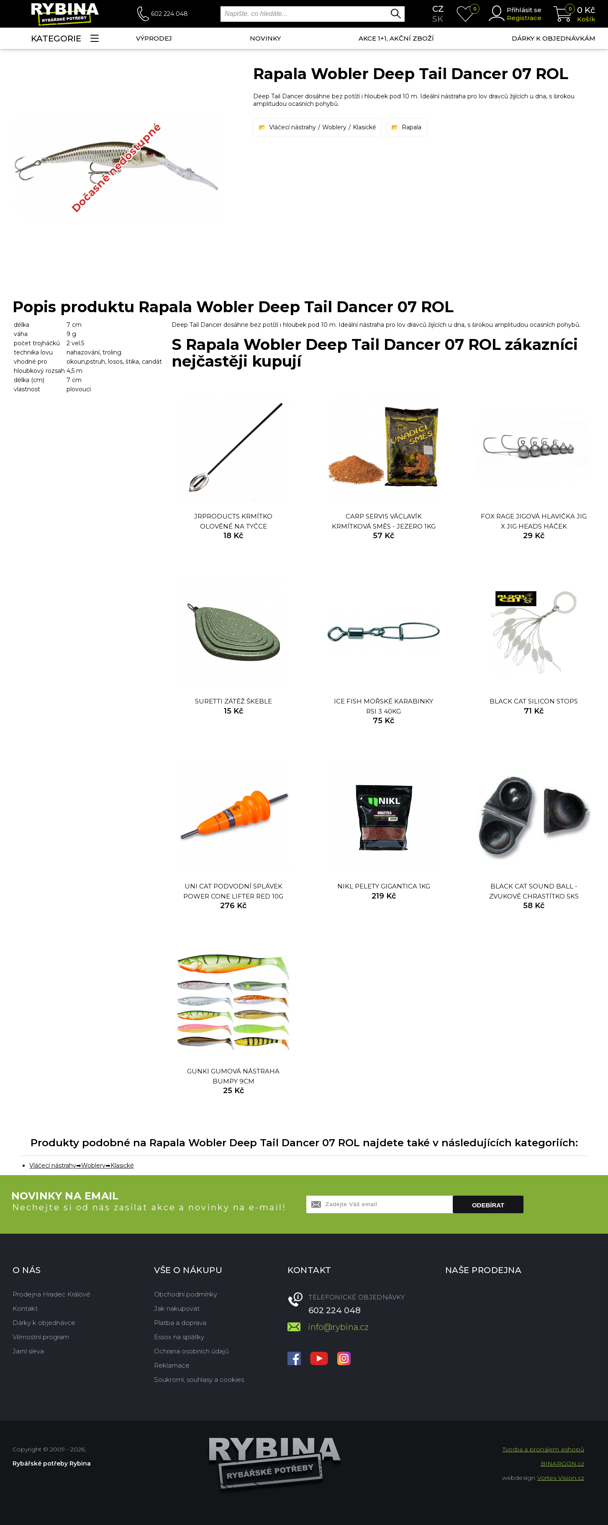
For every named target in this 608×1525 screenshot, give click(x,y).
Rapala (411, 127)
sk (437, 19)
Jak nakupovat (177, 1308)
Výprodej (154, 38)
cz (438, 9)
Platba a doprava (180, 1323)
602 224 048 (169, 14)
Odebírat (488, 1205)
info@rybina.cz (338, 1327)
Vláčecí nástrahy (292, 127)
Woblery (334, 127)
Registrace (524, 18)
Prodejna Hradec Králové (51, 1294)
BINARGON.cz (562, 1463)
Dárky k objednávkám (553, 38)
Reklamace (172, 1365)
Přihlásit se (524, 10)
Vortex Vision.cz (560, 1477)
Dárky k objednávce (44, 1323)
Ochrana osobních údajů (191, 1351)
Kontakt (25, 1308)
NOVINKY (265, 38)
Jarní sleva (28, 1351)
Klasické (364, 127)
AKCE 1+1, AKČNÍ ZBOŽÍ (396, 38)
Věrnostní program (41, 1337)
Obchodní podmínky (185, 1294)
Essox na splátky (179, 1337)
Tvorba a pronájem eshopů (543, 1449)
